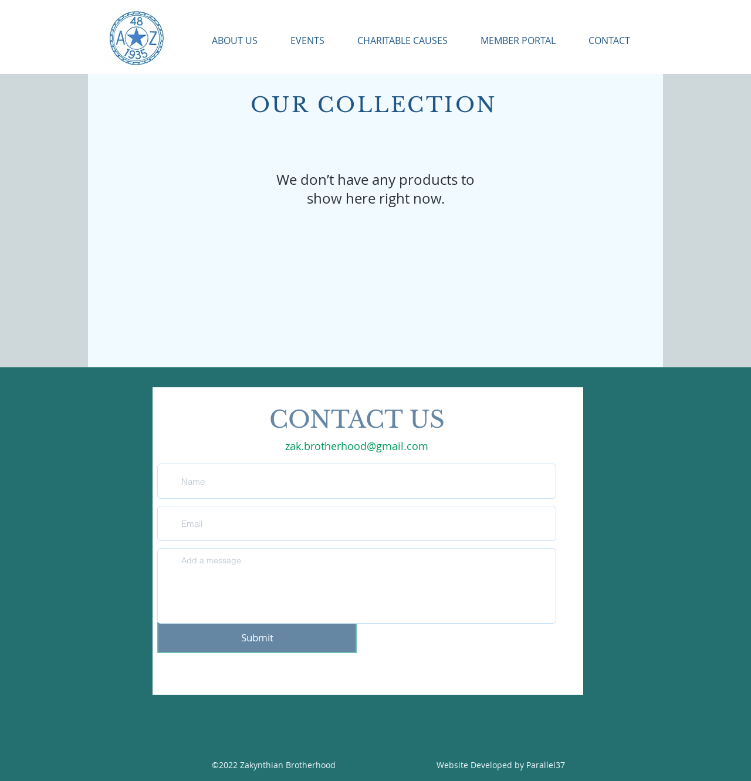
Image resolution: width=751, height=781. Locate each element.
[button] (226, 40)
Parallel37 (545, 764)
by (520, 764)
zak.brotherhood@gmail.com (356, 446)
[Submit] (257, 637)
